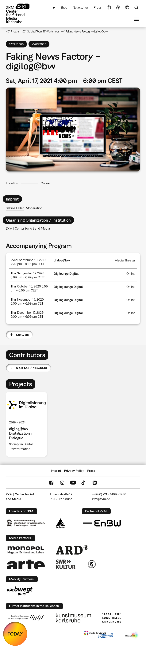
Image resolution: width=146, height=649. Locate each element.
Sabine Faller (15, 208)
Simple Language (109, 7)
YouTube (73, 482)
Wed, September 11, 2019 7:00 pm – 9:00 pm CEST (28, 262)
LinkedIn (94, 482)
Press (98, 7)
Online (45, 183)
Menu (136, 19)
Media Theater (125, 260)
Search (136, 7)
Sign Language (118, 7)
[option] (28, 424)
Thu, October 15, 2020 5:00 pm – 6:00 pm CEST (29, 288)
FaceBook (51, 482)
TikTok (84, 482)
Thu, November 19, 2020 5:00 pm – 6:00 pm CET (27, 301)
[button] (73, 129)
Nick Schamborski (31, 368)
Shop (63, 7)
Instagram (62, 482)
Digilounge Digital (66, 274)
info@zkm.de (101, 499)
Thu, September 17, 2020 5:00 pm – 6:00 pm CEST (28, 275)
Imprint (56, 471)
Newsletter (80, 7)
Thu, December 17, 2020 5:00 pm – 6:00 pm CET (27, 314)
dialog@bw (62, 260)
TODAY (15, 633)
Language (127, 7)
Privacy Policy (74, 471)
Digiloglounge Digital (68, 287)
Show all (22, 335)
